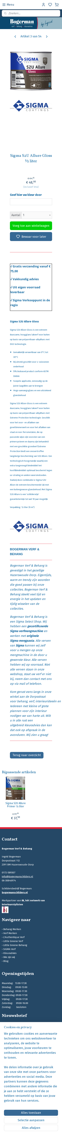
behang (22, 701)
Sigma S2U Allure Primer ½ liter (15, 805)
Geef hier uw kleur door (26, 195)
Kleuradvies (10, 953)
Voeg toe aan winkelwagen (31, 226)
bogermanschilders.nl (15, 892)
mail (22, 684)
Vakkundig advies (26, 279)
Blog (5, 961)
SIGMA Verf (9, 949)
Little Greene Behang (15, 945)
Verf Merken (10, 933)
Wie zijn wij (9, 957)
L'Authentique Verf (13, 937)
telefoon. (35, 684)
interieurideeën (46, 701)
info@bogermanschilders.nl (17, 876)
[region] (31, 1068)
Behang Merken (12, 929)
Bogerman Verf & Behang (27, 565)
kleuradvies (32, 725)
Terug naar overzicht (27, 755)
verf (31, 701)
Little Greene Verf (13, 941)
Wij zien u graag (36, 735)
